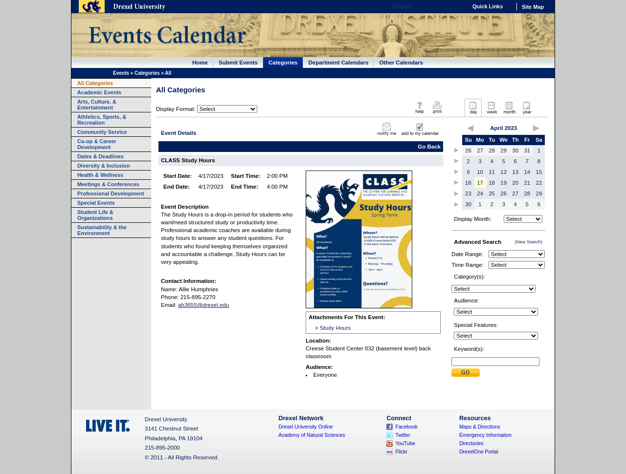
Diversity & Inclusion (103, 166)
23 (468, 193)
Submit (465, 372)
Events (121, 73)
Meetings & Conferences (108, 184)
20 (515, 183)
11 (492, 172)
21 (527, 183)
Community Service (102, 132)
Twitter (402, 435)
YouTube (405, 443)
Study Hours (335, 328)
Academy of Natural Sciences (312, 435)
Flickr (401, 451)
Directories (471, 443)
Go (457, 6)
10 (480, 172)
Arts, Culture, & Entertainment (96, 104)
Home (200, 62)
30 (515, 150)
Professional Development (110, 193)
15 (539, 172)
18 (492, 183)
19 (503, 183)
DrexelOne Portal (478, 451)
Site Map (533, 7)
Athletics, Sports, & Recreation (101, 120)
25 (492, 193)
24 (480, 193)
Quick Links (487, 6)
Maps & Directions (479, 427)
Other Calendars (401, 62)
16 (468, 183)
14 (527, 172)
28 (492, 150)
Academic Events (99, 92)
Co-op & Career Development (96, 144)
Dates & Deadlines (100, 156)
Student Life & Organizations (95, 215)
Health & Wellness (100, 175)
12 (503, 172)
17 (480, 183)
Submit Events (238, 62)
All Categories (95, 83)
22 (539, 183)
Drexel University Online (306, 427)
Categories (283, 62)
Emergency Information (485, 435)
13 (515, 172)
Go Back (429, 147)
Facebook (406, 427)
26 (468, 150)
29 (503, 150)
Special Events (96, 203)
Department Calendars (339, 62)
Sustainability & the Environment (102, 230)
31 (527, 150)
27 (480, 150)
